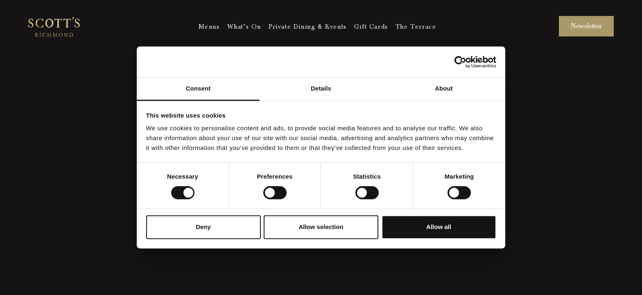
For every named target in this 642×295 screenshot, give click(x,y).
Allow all (438, 226)
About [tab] (444, 88)
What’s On (244, 26)
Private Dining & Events (308, 26)
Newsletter (586, 26)
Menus (209, 26)
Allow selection (320, 226)
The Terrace (416, 26)
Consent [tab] (198, 88)
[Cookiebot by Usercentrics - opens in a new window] (460, 62)
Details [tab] (321, 88)
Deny (203, 226)
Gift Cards (371, 26)
